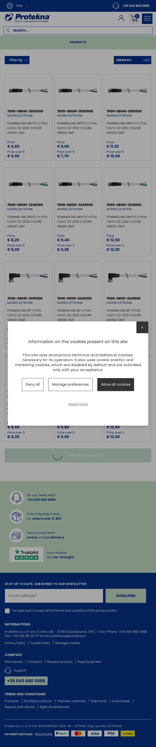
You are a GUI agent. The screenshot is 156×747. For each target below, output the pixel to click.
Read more (78, 404)
